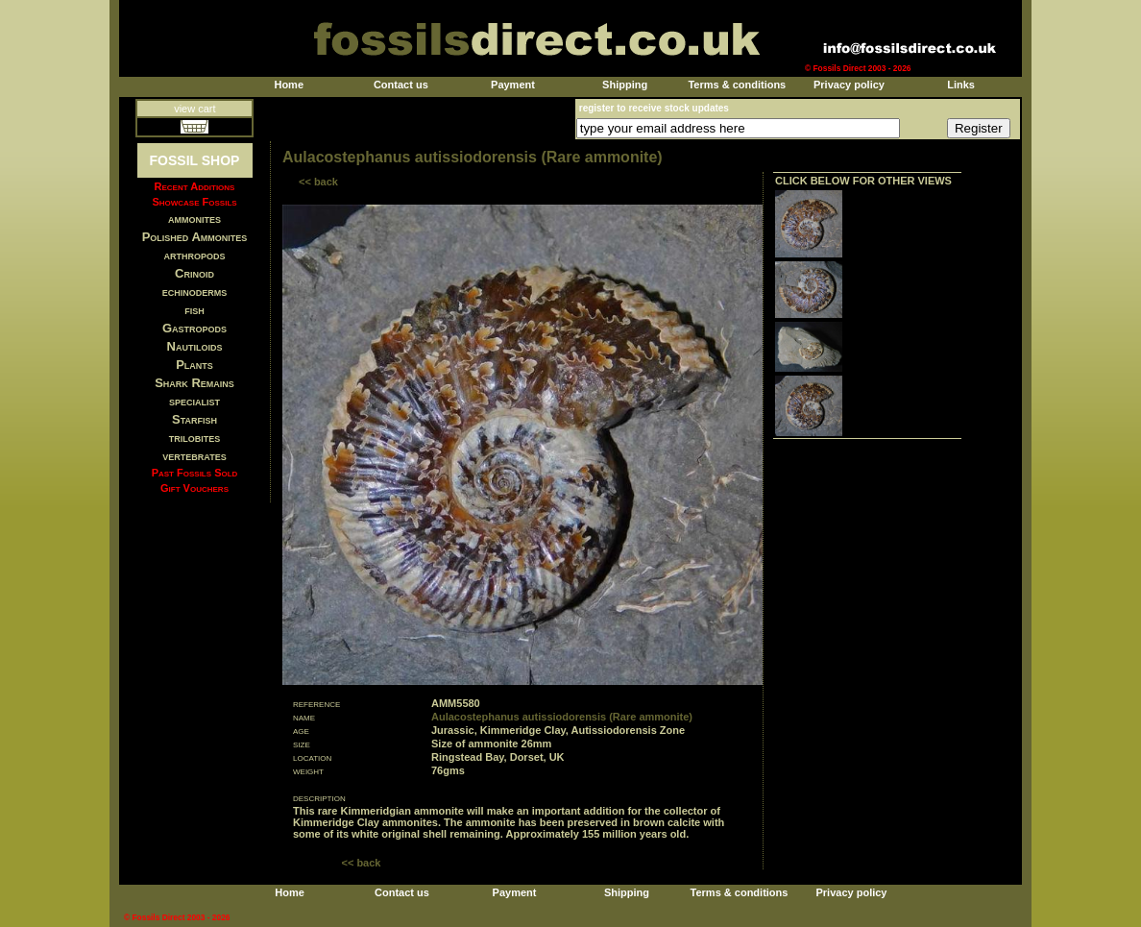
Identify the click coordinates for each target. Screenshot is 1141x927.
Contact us (401, 84)
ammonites (194, 218)
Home (288, 84)
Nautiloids (195, 346)
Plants (194, 364)
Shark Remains (194, 383)
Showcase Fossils (194, 201)
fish (194, 310)
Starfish (194, 419)
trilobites (195, 437)
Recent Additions (195, 186)
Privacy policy (849, 84)
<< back (318, 181)
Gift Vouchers (194, 488)
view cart (194, 108)
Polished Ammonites (195, 237)
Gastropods (194, 328)
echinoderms (195, 291)
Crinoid (194, 273)
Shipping (624, 84)
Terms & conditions (737, 84)
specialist (194, 401)
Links (961, 84)
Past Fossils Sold (195, 472)
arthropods (194, 255)
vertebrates (194, 456)
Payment (513, 84)
